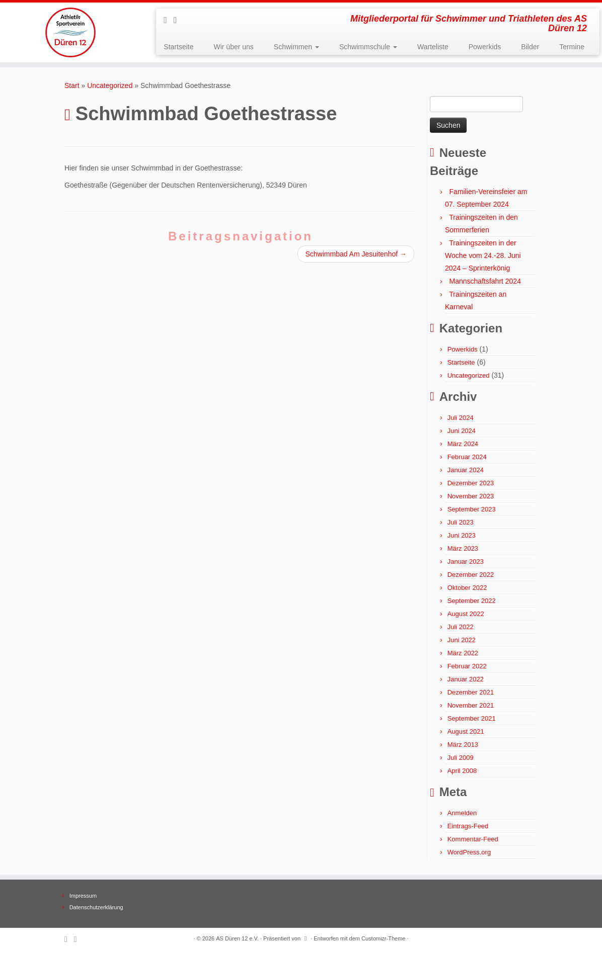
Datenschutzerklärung (96, 907)
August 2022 (465, 614)
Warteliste (432, 47)
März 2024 (462, 444)
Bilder (530, 47)
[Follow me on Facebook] (179, 20)
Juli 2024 (460, 417)
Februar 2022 (467, 666)
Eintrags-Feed (468, 826)
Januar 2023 (465, 561)
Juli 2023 (460, 522)
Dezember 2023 (470, 483)
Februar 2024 (467, 457)
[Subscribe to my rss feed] (169, 20)
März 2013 (462, 744)
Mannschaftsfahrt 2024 (485, 281)
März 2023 (462, 548)
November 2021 (470, 705)
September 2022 (471, 600)
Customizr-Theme (383, 938)
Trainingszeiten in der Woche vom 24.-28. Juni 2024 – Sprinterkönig (483, 255)
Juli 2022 (460, 627)
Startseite (178, 47)
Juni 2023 (461, 535)
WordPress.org (469, 852)
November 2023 (470, 496)
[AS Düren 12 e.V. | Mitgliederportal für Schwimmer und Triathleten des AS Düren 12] (70, 32)
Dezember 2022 (470, 574)
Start (72, 85)
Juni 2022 (461, 640)
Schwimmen (296, 47)
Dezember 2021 (470, 692)
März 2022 (462, 653)
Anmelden (462, 813)
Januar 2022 (465, 679)
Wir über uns (233, 47)
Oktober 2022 (467, 587)
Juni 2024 (461, 431)
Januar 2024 (465, 470)
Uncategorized (109, 85)
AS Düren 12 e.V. (237, 938)
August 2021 (465, 731)
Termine (571, 47)
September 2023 (471, 509)
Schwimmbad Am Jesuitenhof (356, 254)
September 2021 (471, 718)
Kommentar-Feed (472, 839)
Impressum (83, 896)
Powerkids (485, 47)
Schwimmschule (368, 47)
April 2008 (462, 770)
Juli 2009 (460, 757)
